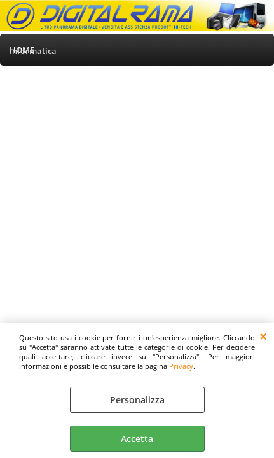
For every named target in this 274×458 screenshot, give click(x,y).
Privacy (181, 366)
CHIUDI (263, 336)
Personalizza (137, 400)
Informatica (33, 51)
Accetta (137, 439)
